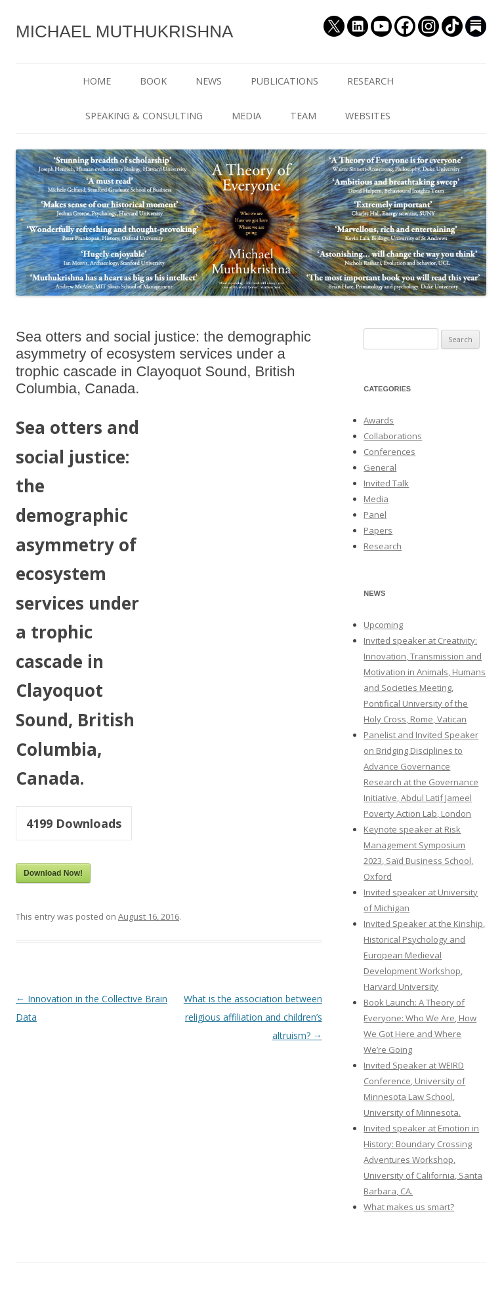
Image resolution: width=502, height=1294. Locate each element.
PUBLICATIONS (284, 81)
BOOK (153, 81)
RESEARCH (370, 81)
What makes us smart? (409, 1207)
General (380, 467)
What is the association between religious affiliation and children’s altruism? (253, 1017)
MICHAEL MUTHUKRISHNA (124, 31)
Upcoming (383, 625)
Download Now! (53, 873)
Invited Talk (386, 483)
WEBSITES (367, 115)
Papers (378, 530)
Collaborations (393, 436)
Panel (375, 514)
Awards (379, 420)
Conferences (389, 452)
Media (376, 499)
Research (383, 546)
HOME (97, 81)
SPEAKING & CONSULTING (144, 115)
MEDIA (246, 115)
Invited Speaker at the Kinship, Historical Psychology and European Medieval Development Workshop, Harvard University (424, 955)
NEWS (209, 81)
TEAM (303, 115)
